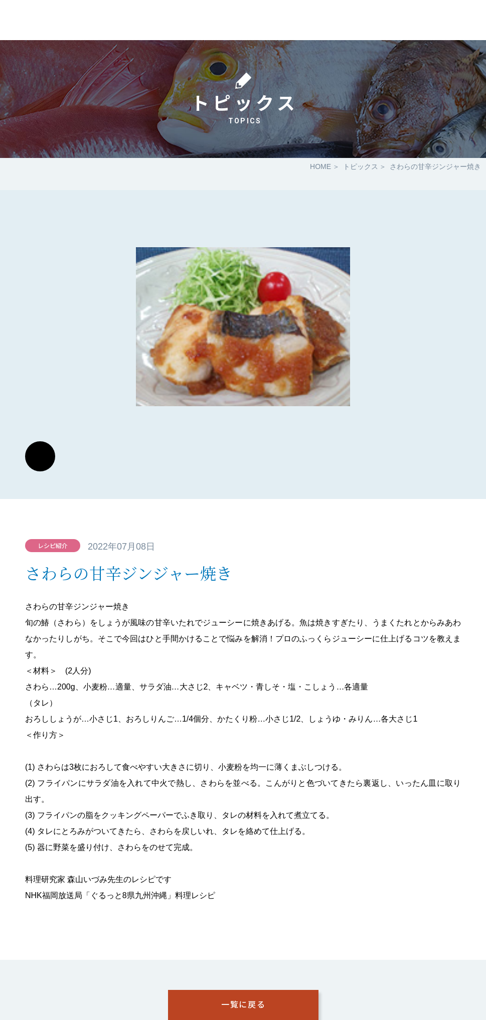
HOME (320, 166)
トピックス (360, 166)
